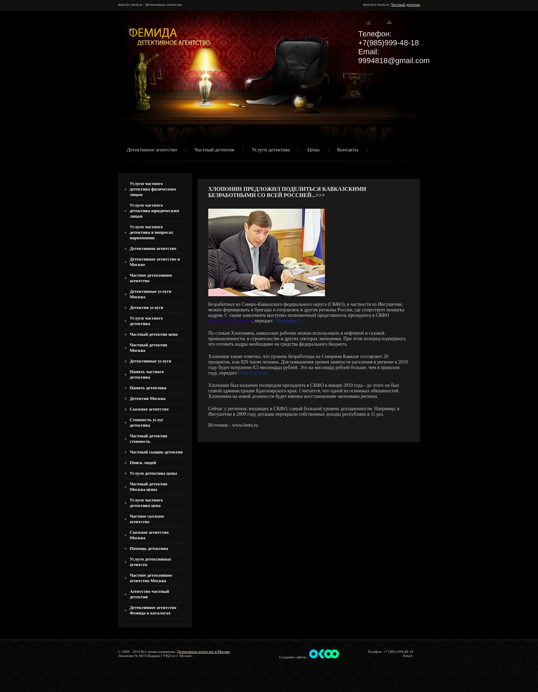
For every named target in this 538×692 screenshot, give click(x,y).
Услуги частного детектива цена (146, 502)
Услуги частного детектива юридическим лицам (154, 211)
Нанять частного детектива (147, 374)
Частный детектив (405, 4)
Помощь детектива (149, 548)
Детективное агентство (152, 150)
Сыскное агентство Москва (149, 535)
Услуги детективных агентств (150, 561)
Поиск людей (143, 462)
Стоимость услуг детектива (146, 422)
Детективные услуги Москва (150, 294)
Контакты (347, 150)
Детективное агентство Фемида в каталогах (153, 610)
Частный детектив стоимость (148, 438)
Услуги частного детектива (146, 320)
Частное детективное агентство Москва (151, 578)
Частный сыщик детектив (156, 451)
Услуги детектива (271, 150)
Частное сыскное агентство (147, 519)
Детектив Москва (147, 398)
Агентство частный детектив (149, 594)
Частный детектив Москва (148, 347)
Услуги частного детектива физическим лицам (153, 189)
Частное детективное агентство (151, 278)
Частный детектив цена (154, 334)
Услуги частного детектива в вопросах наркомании (151, 232)
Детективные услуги (150, 361)
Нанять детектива (148, 387)
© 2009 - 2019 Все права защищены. (147, 651)
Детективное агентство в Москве (155, 261)
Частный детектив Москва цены (148, 486)
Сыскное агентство (149, 409)
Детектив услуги (146, 307)
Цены (313, 150)
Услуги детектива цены (153, 473)
